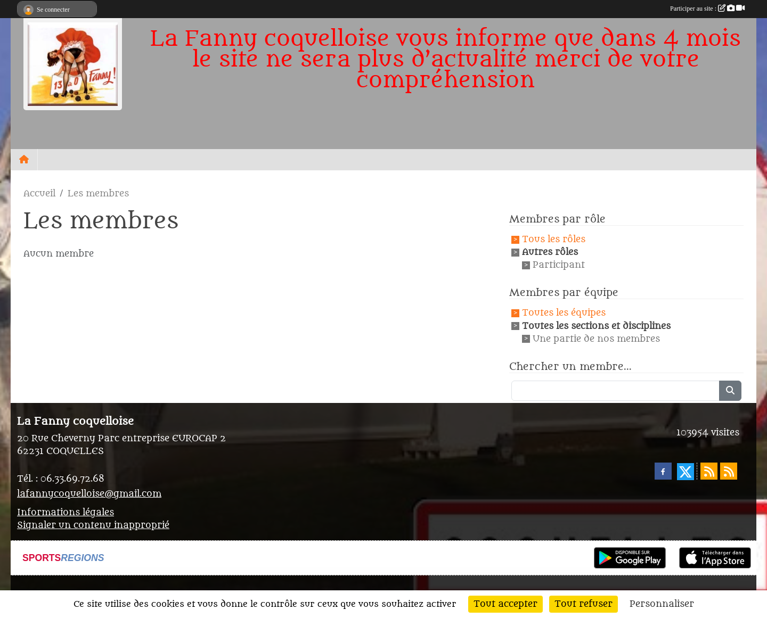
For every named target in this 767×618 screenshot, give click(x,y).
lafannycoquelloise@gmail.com (89, 494)
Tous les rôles (553, 239)
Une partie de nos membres (596, 339)
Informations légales (65, 512)
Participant (559, 265)
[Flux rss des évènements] (728, 471)
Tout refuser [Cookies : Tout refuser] (583, 604)
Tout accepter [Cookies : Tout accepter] (505, 604)
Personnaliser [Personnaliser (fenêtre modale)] (662, 604)
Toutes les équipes (564, 313)
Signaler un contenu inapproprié (93, 525)
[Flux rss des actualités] (708, 471)
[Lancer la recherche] (730, 391)
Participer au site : (707, 8)
